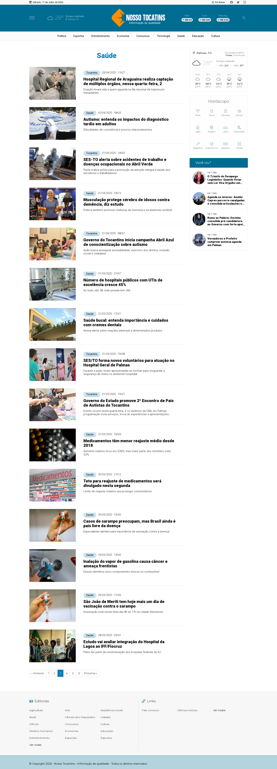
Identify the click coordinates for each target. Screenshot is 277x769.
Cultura (215, 36)
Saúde (181, 36)
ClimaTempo (239, 55)
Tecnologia (163, 36)
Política (61, 36)
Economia (123, 36)
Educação (198, 36)
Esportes (78, 36)
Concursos (143, 36)
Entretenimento (100, 36)
